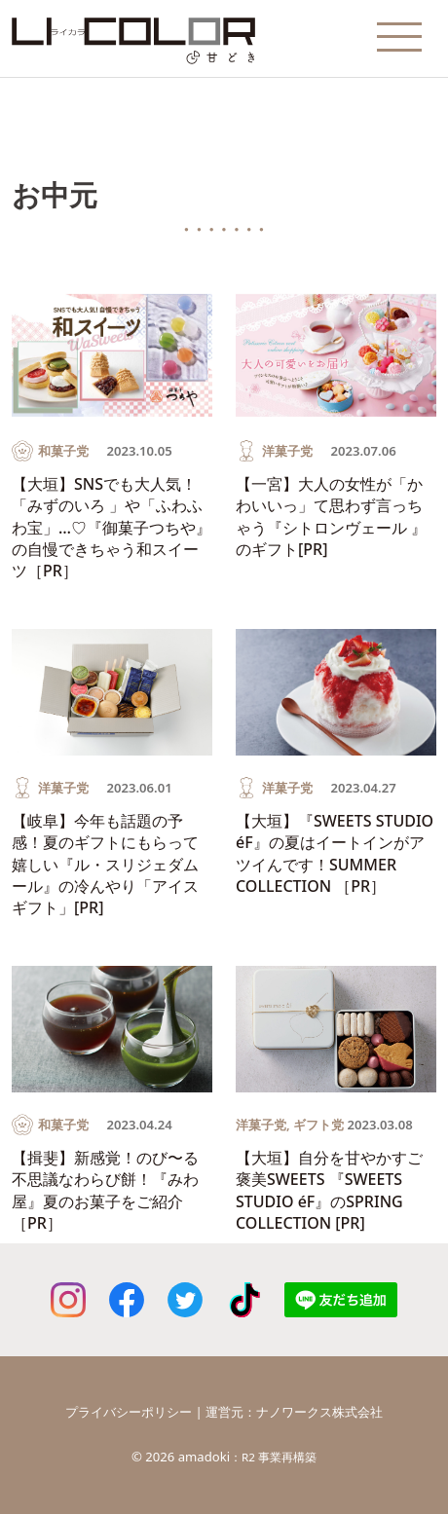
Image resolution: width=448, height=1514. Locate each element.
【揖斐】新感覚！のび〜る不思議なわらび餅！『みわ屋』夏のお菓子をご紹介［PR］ (105, 1190)
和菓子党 (63, 451)
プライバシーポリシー (128, 1412)
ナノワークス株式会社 (319, 1412)
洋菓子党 (287, 451)
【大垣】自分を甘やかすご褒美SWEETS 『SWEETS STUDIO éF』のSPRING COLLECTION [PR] (329, 1190)
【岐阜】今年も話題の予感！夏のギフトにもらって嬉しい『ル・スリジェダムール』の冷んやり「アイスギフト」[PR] (105, 864)
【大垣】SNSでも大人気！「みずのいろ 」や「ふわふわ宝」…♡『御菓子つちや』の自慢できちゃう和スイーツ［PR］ (111, 527)
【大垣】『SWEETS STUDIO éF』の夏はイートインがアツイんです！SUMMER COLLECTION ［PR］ (334, 853)
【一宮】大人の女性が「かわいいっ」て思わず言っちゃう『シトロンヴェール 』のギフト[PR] (331, 516)
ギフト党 (318, 1124)
